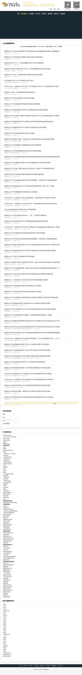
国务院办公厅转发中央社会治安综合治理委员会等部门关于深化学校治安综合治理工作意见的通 (32, 326)
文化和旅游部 (6, 490)
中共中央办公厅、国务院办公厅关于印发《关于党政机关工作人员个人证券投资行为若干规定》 (32, 86)
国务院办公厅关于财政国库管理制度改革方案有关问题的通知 (22, 104)
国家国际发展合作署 (7, 519)
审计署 (4, 499)
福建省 (4, 624)
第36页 (65, 403)
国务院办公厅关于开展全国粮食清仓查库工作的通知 (19, 133)
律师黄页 (50, 13)
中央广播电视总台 (7, 553)
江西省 (4, 625)
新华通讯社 (5, 543)
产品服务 (48, 665)
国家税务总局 (6, 507)
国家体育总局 (6, 516)
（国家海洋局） (6, 477)
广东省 (4, 636)
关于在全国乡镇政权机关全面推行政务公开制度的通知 (20, 209)
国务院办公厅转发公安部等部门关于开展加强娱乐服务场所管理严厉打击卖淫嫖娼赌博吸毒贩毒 (32, 332)
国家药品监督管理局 (7, 590)
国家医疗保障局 (6, 521)
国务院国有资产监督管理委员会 (10, 502)
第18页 (75, 402)
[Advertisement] (41, 28)
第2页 (20, 402)
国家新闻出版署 (6, 526)
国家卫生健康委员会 (7, 492)
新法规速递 (24, 13)
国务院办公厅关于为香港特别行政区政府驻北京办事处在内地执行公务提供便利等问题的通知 (31, 297)
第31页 (47, 403)
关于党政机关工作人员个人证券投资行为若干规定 (18, 80)
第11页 (49, 402)
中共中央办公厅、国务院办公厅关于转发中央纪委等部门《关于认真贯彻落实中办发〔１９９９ (32, 338)
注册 (54, 9)
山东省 (4, 627)
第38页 (73, 403)
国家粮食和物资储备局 (8, 565)
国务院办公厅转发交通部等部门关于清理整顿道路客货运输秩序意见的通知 (26, 221)
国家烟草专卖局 (6, 570)
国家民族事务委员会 (7, 463)
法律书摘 (62, 13)
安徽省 (4, 622)
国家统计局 (5, 517)
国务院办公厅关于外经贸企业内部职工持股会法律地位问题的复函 (23, 57)
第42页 (13, 404)
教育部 (4, 452)
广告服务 (36, 665)
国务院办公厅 (6, 443)
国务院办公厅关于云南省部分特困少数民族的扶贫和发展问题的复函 (24, 174)
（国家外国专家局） (7, 457)
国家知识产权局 (6, 591)
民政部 (4, 468)
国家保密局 (5, 595)
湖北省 (4, 631)
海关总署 (5, 506)
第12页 (53, 402)
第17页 (72, 402)
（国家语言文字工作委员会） (9, 453)
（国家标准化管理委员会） (9, 512)
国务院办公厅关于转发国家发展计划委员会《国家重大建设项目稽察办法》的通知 (28, 315)
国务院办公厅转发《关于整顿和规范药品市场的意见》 (20, 92)
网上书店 (38, 13)
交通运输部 (5, 484)
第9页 (43, 402)
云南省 (4, 644)
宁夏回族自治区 (6, 652)
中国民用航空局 (6, 580)
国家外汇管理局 (6, 588)
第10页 (46, 402)
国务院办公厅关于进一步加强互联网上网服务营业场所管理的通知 (23, 74)
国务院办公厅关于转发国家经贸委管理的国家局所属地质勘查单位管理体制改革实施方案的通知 (32, 156)
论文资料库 (31, 13)
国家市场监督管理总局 (8, 509)
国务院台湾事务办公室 (8, 538)
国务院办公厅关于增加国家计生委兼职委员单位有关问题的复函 (22, 145)
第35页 (62, 403)
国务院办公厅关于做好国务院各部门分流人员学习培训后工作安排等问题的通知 (27, 350)
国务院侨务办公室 (7, 536)
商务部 (4, 489)
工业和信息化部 (6, 458)
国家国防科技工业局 (7, 568)
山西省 (4, 609)
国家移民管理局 (6, 571)
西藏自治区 (5, 646)
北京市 (4, 604)
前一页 (13, 402)
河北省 (4, 607)
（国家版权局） (6, 527)
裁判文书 (56, 13)
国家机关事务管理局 (7, 524)
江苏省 (4, 619)
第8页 (39, 402)
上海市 (4, 617)
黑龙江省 (5, 615)
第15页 (64, 402)
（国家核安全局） (7, 480)
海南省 (4, 637)
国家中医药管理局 (7, 585)
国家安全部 (5, 467)
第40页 (5, 404)
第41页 (9, 404)
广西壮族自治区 (6, 634)
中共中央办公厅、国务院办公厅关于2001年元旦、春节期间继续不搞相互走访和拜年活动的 (30, 203)
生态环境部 (5, 479)
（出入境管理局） (7, 573)
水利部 (4, 485)
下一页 (20, 404)
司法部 (4, 470)
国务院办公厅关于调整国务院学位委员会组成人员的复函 (20, 192)
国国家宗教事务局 (7, 529)
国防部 (4, 448)
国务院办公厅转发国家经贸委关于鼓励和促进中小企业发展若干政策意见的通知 (27, 303)
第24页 (21, 403)
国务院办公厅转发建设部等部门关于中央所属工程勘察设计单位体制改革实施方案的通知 (30, 250)
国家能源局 (5, 566)
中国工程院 (5, 549)
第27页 (32, 403)
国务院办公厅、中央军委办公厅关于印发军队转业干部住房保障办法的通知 (26, 280)
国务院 (4, 441)
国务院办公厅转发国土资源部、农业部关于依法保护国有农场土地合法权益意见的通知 (29, 139)
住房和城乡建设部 (7, 482)
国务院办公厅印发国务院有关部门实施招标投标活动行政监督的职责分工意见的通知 (28, 397)
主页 (21, 665)
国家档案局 (5, 593)
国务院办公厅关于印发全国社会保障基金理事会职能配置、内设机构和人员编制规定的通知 (30, 239)
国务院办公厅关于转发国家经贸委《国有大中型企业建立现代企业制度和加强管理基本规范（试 (32, 268)
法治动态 (44, 13)
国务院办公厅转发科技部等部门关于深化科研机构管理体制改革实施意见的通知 (27, 385)
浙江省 (4, 620)
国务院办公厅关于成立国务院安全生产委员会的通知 (19, 98)
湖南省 (4, 632)
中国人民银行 (6, 497)
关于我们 (25, 665)
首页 (18, 13)
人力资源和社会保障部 (8, 474)
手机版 (30, 665)
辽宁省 (4, 612)
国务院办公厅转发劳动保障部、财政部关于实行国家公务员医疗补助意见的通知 (27, 391)
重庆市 (4, 639)
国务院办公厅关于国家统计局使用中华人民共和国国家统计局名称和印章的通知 (27, 162)
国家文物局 (5, 583)
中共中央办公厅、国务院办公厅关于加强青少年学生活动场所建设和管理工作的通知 (28, 379)
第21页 (10, 403)
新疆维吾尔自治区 (7, 654)
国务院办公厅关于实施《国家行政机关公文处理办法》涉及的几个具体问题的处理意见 (29, 168)
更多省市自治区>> (7, 656)
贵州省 (4, 642)
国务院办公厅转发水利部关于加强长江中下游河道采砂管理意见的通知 (24, 362)
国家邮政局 (5, 581)
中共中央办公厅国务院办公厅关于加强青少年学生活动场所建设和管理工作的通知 (28, 373)
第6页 (33, 402)
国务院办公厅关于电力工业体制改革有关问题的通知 (19, 256)
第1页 (17, 402)
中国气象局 (5, 554)
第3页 (23, 402)
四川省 (4, 641)
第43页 (16, 404)
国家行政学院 (6, 559)
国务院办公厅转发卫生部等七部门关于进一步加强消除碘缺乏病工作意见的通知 (27, 69)
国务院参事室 (6, 522)
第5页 (30, 402)
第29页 (40, 403)
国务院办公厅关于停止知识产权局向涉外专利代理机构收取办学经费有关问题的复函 (28, 274)
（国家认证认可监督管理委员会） (10, 511)
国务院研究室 (6, 534)
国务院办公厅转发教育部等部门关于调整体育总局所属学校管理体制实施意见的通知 (28, 121)
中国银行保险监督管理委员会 (9, 556)
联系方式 (60, 665)
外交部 (4, 447)
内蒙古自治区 (6, 610)
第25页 (25, 403)
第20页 (6, 403)
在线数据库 (54, 665)
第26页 (28, 403)
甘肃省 (4, 649)
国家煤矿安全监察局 (7, 586)
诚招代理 (42, 665)
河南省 (4, 629)
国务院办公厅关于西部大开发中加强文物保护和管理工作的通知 (22, 291)
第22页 (14, 403)
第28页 (36, 403)
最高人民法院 (6, 438)
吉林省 (4, 614)
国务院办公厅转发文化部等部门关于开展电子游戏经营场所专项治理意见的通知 (27, 356)
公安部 (4, 465)
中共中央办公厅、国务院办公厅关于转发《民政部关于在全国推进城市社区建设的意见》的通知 (32, 227)
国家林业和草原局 (7, 575)
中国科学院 (5, 546)
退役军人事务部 (6, 494)
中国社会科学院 (6, 548)
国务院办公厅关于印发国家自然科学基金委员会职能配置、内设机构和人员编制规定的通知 (30, 180)
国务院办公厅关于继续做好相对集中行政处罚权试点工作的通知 (22, 285)
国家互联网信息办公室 (8, 539)
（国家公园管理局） (7, 576)
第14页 (60, 402)
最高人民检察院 (6, 440)
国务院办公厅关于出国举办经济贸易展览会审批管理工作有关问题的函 (24, 233)
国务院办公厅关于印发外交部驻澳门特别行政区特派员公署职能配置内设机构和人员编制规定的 (32, 51)
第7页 (36, 402)
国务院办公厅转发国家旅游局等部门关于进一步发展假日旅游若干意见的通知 (26, 344)
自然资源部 (5, 475)
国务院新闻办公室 (7, 541)
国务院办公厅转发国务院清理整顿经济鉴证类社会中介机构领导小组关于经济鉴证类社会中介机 (32, 321)
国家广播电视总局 (7, 514)
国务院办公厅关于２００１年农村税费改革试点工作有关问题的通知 (24, 63)
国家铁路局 (5, 578)
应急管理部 (5, 495)
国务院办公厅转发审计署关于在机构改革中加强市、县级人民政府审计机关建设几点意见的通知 (32, 262)
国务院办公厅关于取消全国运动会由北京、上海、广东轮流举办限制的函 (25, 215)
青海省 (4, 651)
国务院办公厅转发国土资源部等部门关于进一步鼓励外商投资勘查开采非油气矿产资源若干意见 (32, 244)
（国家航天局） (6, 460)
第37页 (69, 403)
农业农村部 (5, 487)
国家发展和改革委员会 (8, 450)
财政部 (4, 472)
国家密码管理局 (6, 597)
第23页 (17, 403)
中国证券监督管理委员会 (8, 558)
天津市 (4, 605)
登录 (51, 9)
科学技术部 (5, 455)
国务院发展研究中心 (7, 551)
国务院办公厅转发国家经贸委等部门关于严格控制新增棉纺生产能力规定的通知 (27, 368)
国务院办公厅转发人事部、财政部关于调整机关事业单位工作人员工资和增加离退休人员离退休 (32, 115)
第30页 (43, 403)
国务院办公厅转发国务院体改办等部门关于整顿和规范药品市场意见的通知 (26, 110)
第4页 (27, 402)
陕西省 (4, 647)
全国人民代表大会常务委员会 (9, 436)
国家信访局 (5, 563)
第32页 (51, 403)
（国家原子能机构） (7, 462)
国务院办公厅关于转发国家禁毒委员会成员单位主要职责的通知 (22, 151)
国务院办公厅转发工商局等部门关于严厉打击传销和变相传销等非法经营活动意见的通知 (30, 309)
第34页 (58, 403)
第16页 (68, 402)
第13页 (57, 402)
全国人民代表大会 (7, 435)
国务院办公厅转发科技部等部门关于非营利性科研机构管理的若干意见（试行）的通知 (29, 186)
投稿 (58, 9)
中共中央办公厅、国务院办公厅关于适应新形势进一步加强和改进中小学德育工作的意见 (30, 198)
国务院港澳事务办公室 (8, 532)
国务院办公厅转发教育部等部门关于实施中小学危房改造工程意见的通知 (25, 127)
